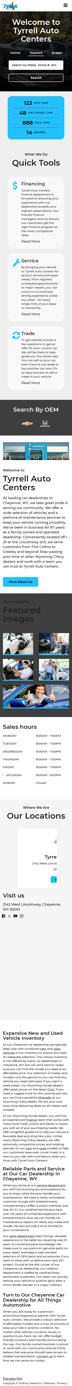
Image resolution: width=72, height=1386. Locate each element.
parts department (22, 1236)
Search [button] (36, 78)
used (43, 1148)
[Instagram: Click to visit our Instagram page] (21, 916)
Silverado (44, 1097)
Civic (50, 1089)
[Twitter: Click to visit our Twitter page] (9, 916)
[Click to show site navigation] (65, 5)
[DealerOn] (12, 1378)
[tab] (15, 52)
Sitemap (49, 1383)
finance (31, 1120)
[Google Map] (36, 971)
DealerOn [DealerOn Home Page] (35, 1383)
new (43, 1049)
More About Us (20, 582)
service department (51, 1185)
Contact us (45, 1356)
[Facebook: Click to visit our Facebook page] (3, 916)
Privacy (61, 1383)
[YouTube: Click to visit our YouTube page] (15, 916)
